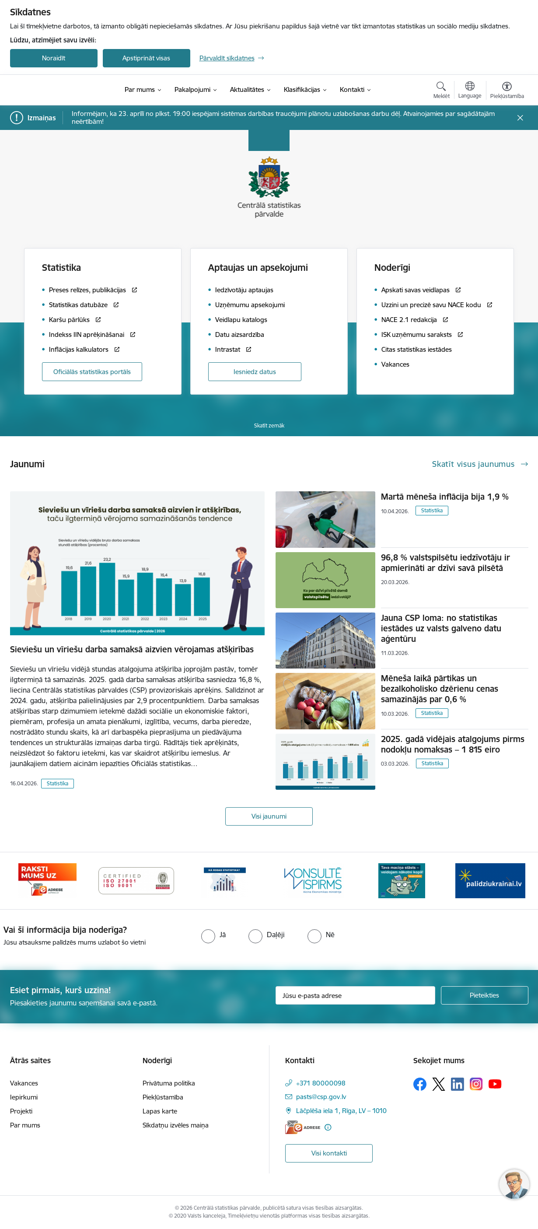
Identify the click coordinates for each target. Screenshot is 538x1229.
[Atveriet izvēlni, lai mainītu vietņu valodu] (470, 91)
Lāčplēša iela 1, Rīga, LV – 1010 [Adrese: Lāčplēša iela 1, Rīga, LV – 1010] (341, 1110)
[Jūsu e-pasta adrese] (355, 995)
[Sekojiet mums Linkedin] (457, 1084)
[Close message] (520, 118)
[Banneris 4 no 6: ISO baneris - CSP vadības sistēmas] (136, 880)
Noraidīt (53, 58)
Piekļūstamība (163, 1097)
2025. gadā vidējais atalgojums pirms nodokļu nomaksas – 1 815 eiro (452, 744)
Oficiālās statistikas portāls (92, 372)
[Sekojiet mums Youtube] (495, 1083)
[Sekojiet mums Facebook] (419, 1084)
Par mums (25, 1125)
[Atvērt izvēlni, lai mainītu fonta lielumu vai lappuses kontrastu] (507, 91)
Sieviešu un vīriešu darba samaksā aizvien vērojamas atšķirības (132, 649)
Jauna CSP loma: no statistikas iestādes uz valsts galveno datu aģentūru (441, 628)
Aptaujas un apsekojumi (258, 267)
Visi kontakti (329, 1153)
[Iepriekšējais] (30, 880)
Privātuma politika (169, 1083)
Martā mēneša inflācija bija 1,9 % (445, 496)
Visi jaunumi (269, 816)
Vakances (24, 1083)
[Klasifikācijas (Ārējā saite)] (302, 89)
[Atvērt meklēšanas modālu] (441, 91)
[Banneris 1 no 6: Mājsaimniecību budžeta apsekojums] (401, 880)
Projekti (21, 1111)
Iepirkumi (24, 1097)
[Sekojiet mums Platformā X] (438, 1084)
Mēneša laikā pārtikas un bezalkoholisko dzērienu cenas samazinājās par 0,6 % (439, 688)
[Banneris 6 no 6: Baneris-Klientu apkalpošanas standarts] (313, 880)
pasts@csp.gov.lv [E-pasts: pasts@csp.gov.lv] (321, 1096)
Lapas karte (160, 1111)
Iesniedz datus (255, 372)
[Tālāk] (508, 880)
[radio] (213, 934)
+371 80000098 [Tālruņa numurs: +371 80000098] (321, 1083)
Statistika (57, 783)
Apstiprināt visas (146, 58)
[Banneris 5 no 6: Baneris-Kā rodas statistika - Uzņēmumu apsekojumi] (225, 880)
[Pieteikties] (484, 995)
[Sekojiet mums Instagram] (476, 1084)
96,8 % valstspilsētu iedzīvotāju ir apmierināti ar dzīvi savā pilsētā (445, 562)
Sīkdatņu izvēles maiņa (176, 1125)
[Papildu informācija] (328, 1127)
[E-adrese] (302, 1127)
